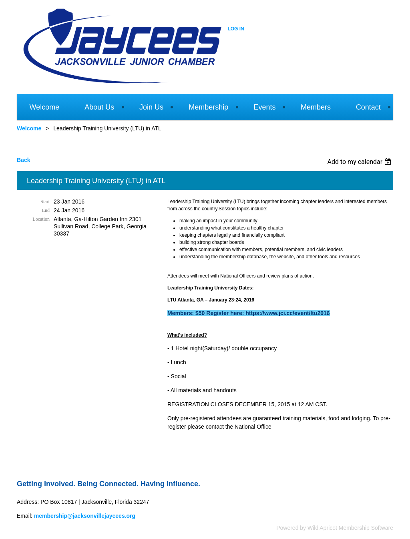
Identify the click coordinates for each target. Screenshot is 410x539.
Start (45, 201)
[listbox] (360, 162)
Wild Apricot (322, 528)
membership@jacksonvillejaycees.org (84, 516)
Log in (235, 29)
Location (41, 219)
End (46, 210)
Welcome (29, 128)
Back (23, 160)
